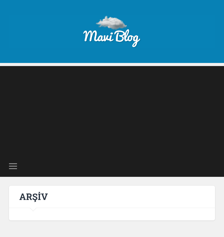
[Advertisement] (112, 109)
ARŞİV (33, 196)
